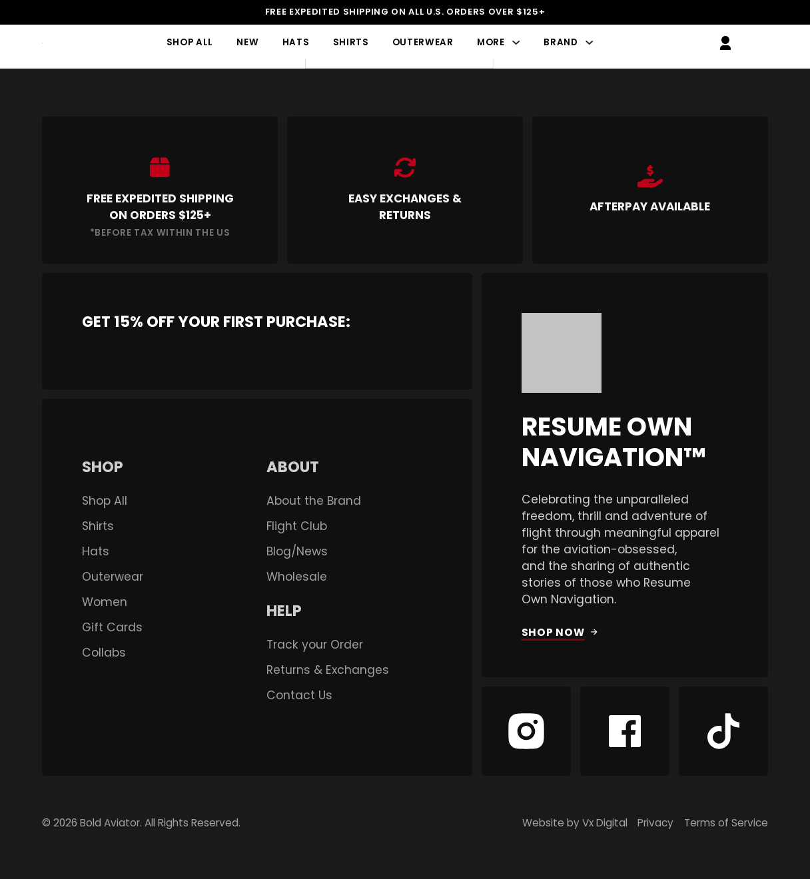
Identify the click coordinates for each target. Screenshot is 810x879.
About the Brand (313, 501)
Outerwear (423, 43)
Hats (296, 43)
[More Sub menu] (516, 43)
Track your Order (314, 645)
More (491, 43)
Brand (561, 43)
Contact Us (299, 695)
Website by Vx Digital (574, 823)
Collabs (104, 653)
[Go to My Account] (725, 43)
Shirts (351, 43)
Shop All (190, 43)
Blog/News (297, 551)
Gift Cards (112, 627)
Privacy (655, 823)
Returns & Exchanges (327, 670)
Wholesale (296, 577)
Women (104, 602)
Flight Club (296, 526)
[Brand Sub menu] (589, 43)
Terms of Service (726, 823)
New (247, 43)
